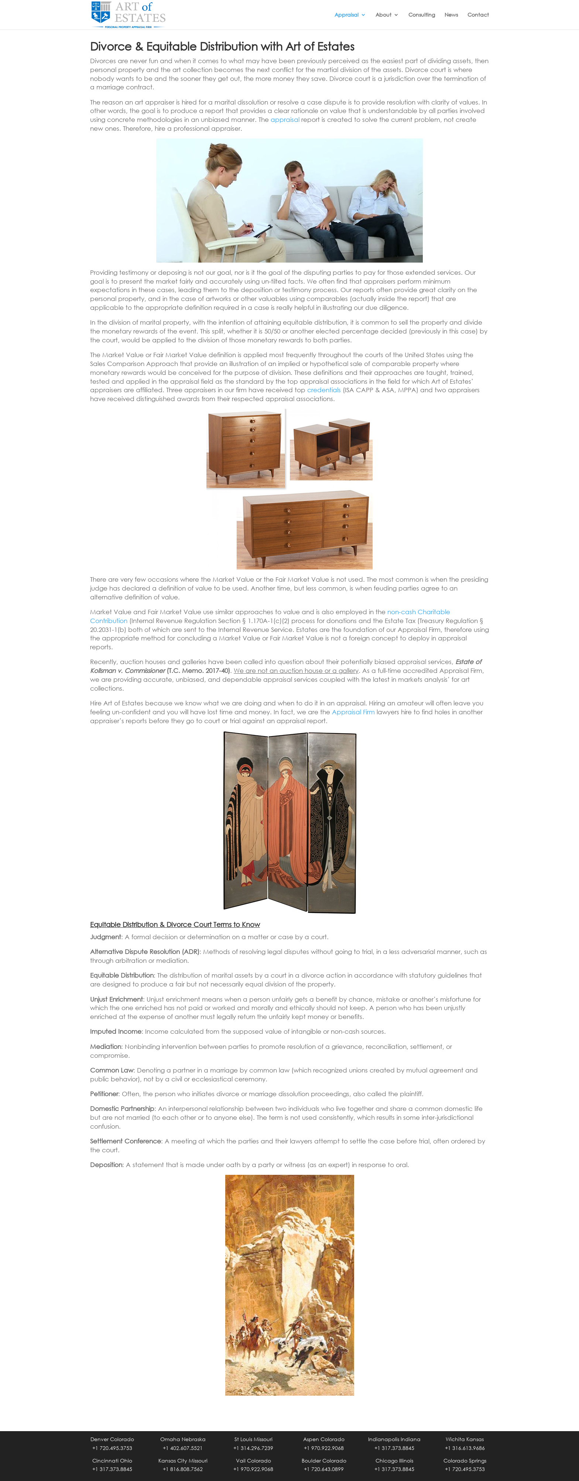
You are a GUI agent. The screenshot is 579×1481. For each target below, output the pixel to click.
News (451, 15)
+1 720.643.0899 (324, 1469)
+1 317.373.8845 (394, 1447)
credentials (324, 390)
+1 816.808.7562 (183, 1469)
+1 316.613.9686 (465, 1447)
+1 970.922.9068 (324, 1447)
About (383, 15)
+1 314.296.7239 (253, 1447)
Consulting (421, 15)
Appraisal (347, 15)
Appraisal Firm (353, 712)
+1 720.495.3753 (112, 1447)
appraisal (285, 119)
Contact (478, 15)
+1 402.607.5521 (183, 1447)
